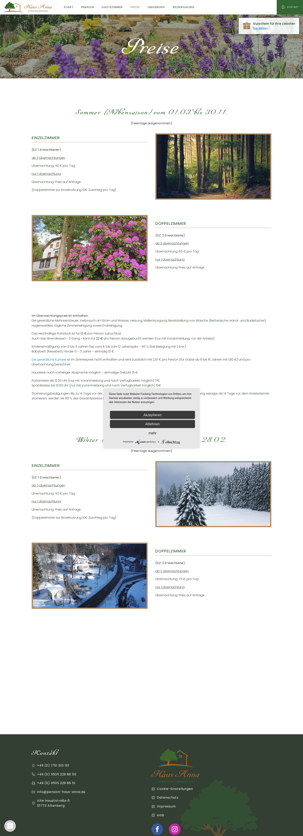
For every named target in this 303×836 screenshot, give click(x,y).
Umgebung (156, 7)
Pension (87, 7)
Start (68, 7)
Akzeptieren (152, 415)
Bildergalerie (184, 7)
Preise (135, 7)
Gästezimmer (112, 7)
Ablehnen (152, 424)
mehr (152, 433)
